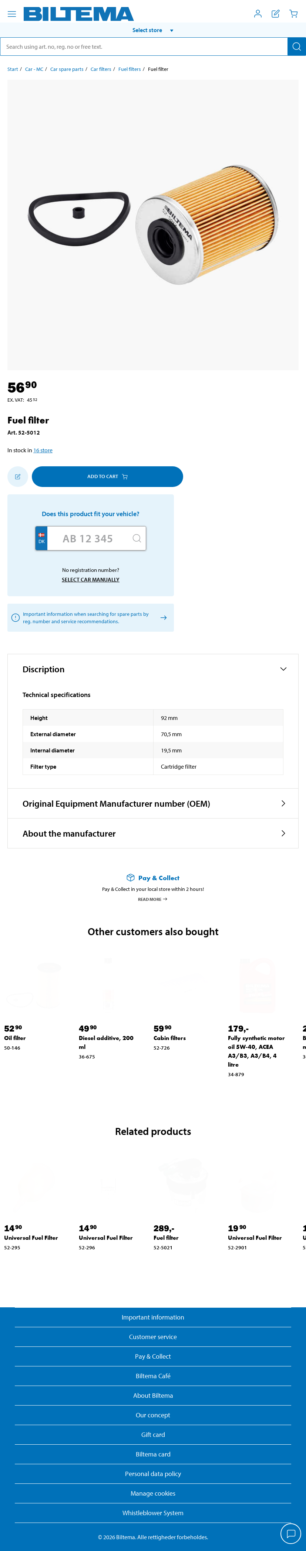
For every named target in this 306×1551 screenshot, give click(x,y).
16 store (43, 450)
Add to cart (107, 476)
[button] (153, 30)
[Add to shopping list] (17, 476)
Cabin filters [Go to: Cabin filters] (170, 1038)
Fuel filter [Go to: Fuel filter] (166, 1238)
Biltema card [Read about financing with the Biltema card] (153, 1454)
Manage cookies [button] (153, 1493)
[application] (291, 1534)
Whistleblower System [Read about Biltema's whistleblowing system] (153, 1513)
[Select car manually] (162, 617)
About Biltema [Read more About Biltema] (153, 1395)
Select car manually (91, 579)
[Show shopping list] (276, 14)
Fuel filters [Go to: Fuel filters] (129, 69)
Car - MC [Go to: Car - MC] (34, 69)
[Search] (296, 46)
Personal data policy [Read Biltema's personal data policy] (153, 1473)
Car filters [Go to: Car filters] (101, 69)
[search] (153, 46)
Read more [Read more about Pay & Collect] (153, 899)
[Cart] (293, 14)
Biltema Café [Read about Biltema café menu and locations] (153, 1376)
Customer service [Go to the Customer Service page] (153, 1336)
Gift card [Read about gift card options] (153, 1434)
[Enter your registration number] (87, 538)
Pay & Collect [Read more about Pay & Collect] (153, 1356)
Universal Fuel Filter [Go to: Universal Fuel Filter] (31, 1238)
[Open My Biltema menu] (258, 14)
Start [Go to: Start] (12, 69)
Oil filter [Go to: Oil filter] (15, 1038)
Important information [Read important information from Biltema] (153, 1317)
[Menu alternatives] (12, 14)
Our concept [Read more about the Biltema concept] (153, 1415)
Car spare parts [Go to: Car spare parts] (67, 69)
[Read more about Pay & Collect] (153, 878)
